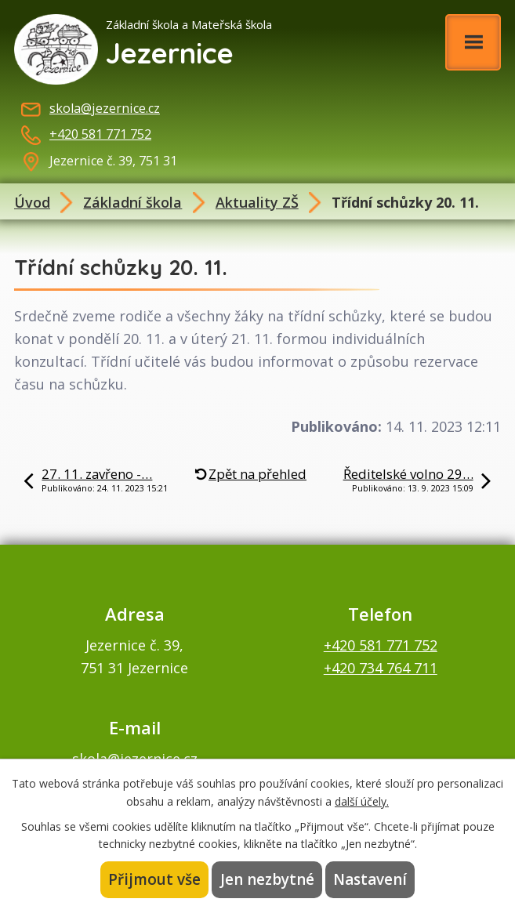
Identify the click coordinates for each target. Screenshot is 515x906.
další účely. (362, 800)
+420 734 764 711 (380, 667)
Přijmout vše (156, 879)
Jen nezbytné (267, 879)
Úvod (32, 202)
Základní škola (132, 202)
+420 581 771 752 (100, 134)
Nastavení (369, 879)
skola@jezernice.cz (104, 108)
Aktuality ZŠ (257, 202)
